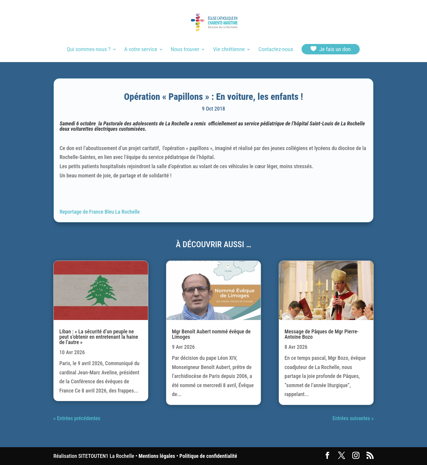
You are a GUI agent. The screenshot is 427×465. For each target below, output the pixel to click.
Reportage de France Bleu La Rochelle (100, 212)
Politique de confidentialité (208, 456)
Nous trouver (185, 50)
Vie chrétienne (229, 50)
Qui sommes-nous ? (88, 50)
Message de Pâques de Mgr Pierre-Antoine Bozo (322, 334)
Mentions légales (156, 456)
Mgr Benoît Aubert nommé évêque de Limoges (211, 334)
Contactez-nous (275, 50)
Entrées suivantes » (353, 418)
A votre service (140, 50)
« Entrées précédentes (76, 418)
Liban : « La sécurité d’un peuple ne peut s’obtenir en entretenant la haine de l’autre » (98, 336)
